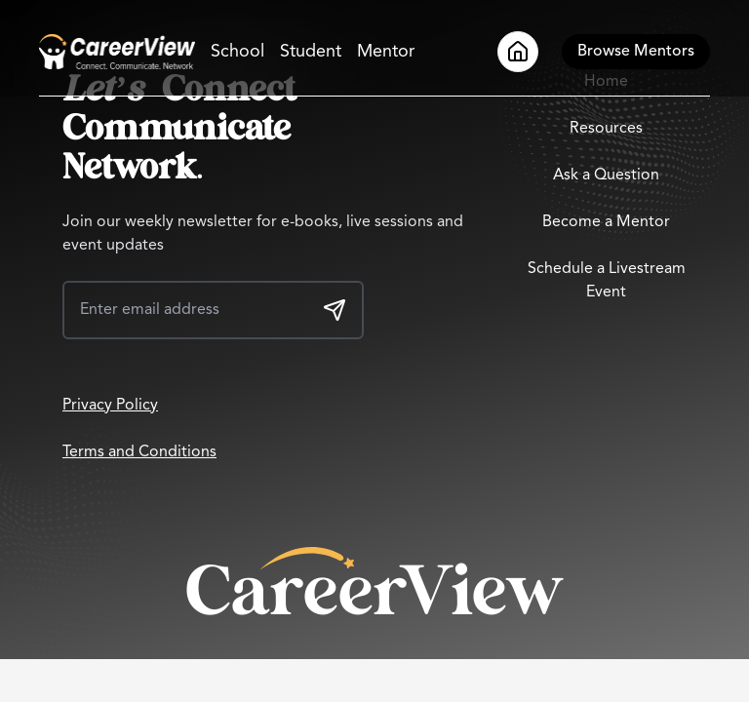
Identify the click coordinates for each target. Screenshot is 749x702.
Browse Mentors (635, 51)
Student (310, 51)
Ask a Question (606, 175)
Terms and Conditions (139, 452)
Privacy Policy (110, 405)
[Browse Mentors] (636, 51)
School (237, 51)
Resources (606, 128)
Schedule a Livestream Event (607, 280)
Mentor (385, 51)
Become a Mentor (606, 222)
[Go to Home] (117, 51)
